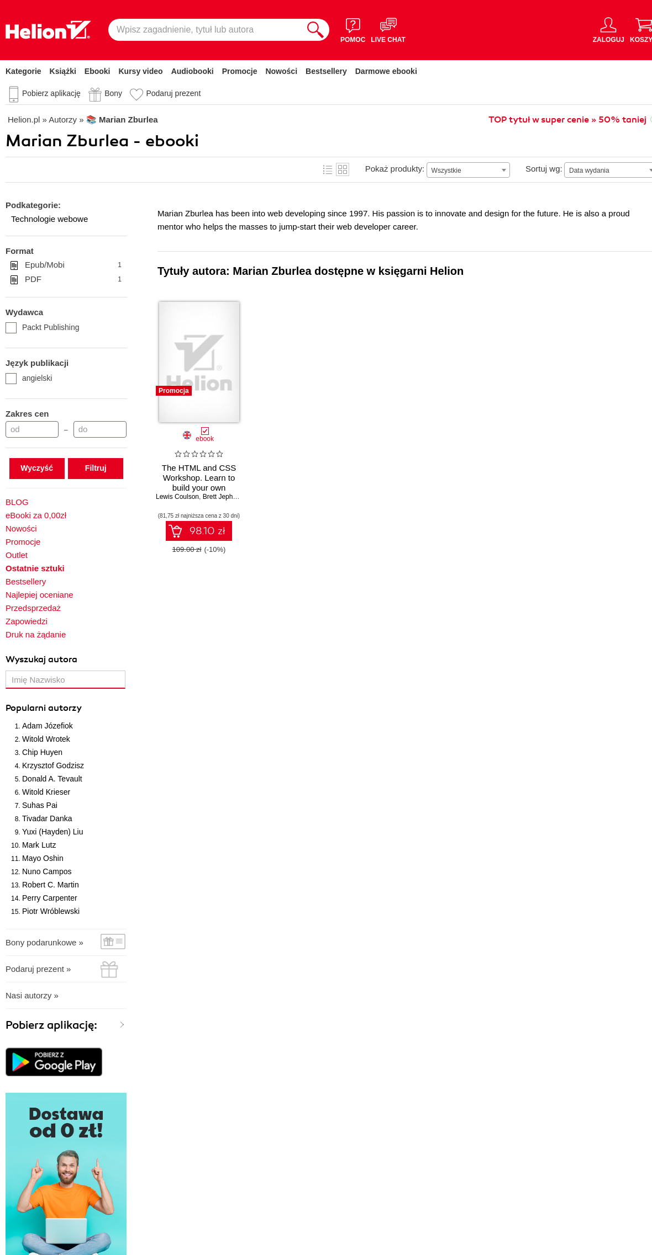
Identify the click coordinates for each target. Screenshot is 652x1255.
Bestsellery (326, 71)
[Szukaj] (315, 30)
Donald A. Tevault (52, 778)
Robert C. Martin (50, 884)
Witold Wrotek (46, 739)
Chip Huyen (42, 752)
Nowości (281, 71)
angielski (29, 378)
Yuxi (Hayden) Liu (52, 831)
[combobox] (468, 170)
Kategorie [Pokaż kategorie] (23, 71)
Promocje (239, 71)
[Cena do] (100, 429)
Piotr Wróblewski (51, 911)
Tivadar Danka (47, 818)
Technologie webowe (49, 219)
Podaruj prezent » (38, 969)
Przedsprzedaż (33, 608)
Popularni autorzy (44, 708)
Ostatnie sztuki (35, 568)
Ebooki (98, 71)
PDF (73, 279)
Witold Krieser (46, 792)
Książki (63, 71)
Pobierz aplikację (51, 93)
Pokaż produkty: (395, 168)
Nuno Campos (47, 871)
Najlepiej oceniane (39, 594)
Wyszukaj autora (41, 659)
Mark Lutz (39, 845)
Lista (327, 169)
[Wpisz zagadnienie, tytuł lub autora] (205, 30)
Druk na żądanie (36, 634)
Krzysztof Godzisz (53, 765)
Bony (113, 93)
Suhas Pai (39, 805)
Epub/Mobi (73, 265)
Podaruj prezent (173, 93)
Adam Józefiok (47, 725)
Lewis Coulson (177, 497)
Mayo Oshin (43, 858)
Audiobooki (192, 71)
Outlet (17, 555)
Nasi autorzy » (32, 995)
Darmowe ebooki (386, 71)
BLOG (17, 502)
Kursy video (141, 71)
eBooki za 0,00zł (36, 515)
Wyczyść (36, 468)
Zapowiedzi (27, 621)
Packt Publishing (43, 327)
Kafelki (342, 169)
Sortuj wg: (543, 168)
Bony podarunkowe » (44, 942)
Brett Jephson (223, 497)
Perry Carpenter (49, 898)
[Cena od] (32, 429)
